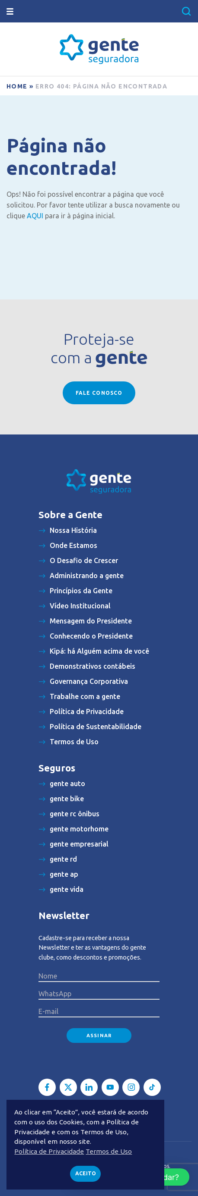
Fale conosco (99, 393)
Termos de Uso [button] (109, 1151)
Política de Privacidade (49, 1151)
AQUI (35, 216)
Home (17, 86)
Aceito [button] (85, 1173)
